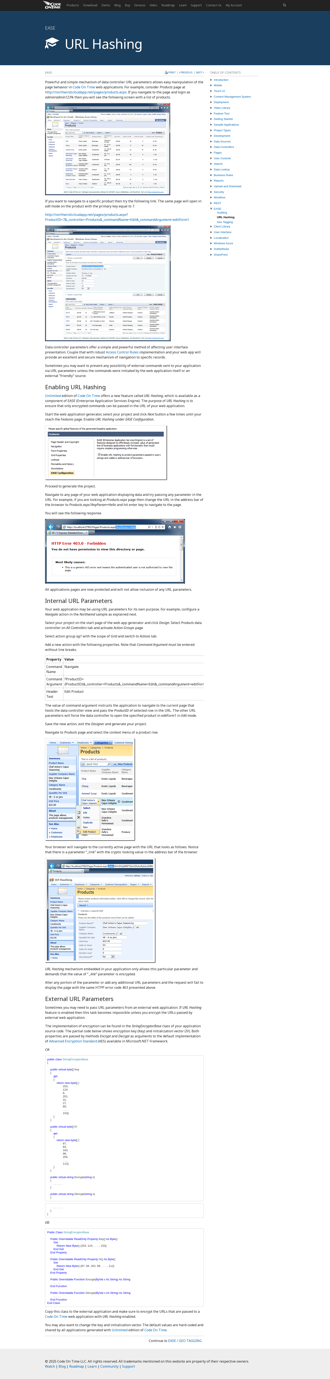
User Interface (223, 232)
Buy (127, 5)
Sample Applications (226, 124)
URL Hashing (225, 217)
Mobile (218, 85)
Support (196, 5)
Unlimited (53, 395)
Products (73, 5)
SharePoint (221, 254)
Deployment (221, 102)
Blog (117, 5)
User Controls (222, 158)
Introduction (221, 79)
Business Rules (223, 175)
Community (109, 1366)
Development (222, 135)
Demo (105, 5)
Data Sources (222, 141)
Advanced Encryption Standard (73, 1041)
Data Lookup (222, 169)
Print (172, 72)
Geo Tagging (225, 222)
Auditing (222, 212)
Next (199, 72)
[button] (284, 5)
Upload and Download (227, 186)
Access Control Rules (122, 352)
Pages (218, 152)
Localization (221, 237)
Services (139, 5)
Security (219, 192)
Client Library (222, 226)
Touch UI (219, 91)
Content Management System (232, 96)
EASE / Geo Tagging (185, 1340)
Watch (50, 1366)
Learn (183, 5)
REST (217, 203)
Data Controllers (224, 147)
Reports (219, 180)
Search (218, 163)
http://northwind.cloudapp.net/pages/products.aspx (85, 92)
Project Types (222, 130)
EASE (217, 208)
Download (90, 5)
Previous (187, 72)
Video (153, 5)
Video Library (222, 107)
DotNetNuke (221, 249)
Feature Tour (222, 113)
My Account (234, 5)
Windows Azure (223, 243)
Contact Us (213, 5)
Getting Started (223, 119)
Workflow (219, 197)
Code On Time (84, 87)
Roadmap (168, 5)
